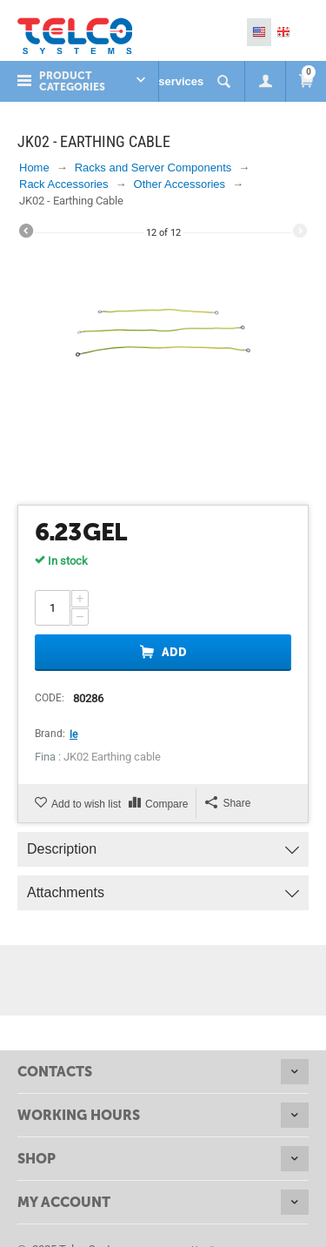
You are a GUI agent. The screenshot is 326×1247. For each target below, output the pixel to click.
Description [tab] (163, 844)
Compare (166, 804)
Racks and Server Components (153, 167)
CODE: (49, 698)
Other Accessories (180, 184)
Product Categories (72, 81)
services (180, 81)
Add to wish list (86, 804)
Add (174, 652)
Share (227, 802)
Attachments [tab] (163, 888)
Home (34, 167)
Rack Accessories (64, 184)
